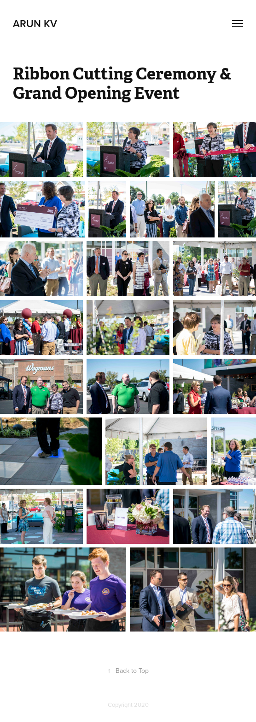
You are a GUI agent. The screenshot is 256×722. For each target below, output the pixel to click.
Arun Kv (35, 23)
